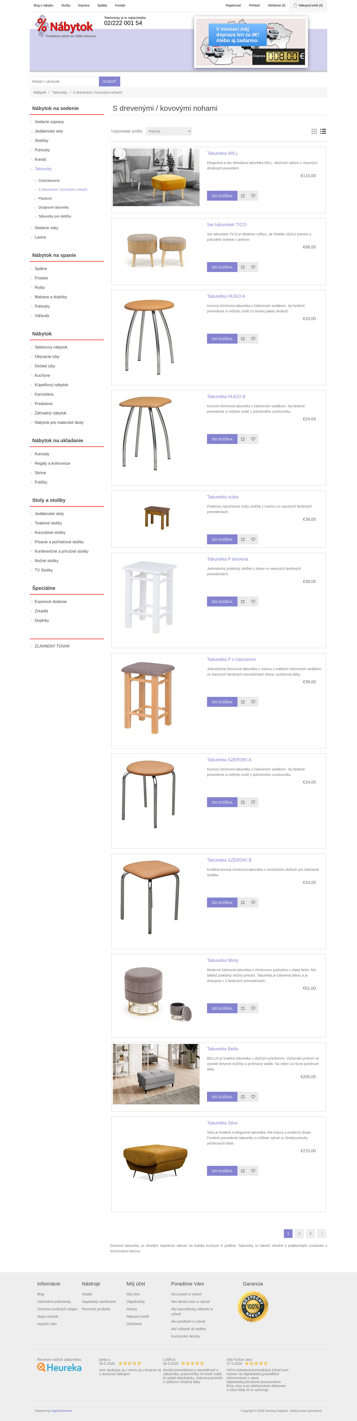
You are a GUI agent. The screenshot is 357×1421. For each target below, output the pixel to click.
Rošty (40, 287)
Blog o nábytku (43, 5)
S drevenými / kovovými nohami (63, 189)
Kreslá (40, 159)
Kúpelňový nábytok (51, 385)
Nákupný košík (137, 1316)
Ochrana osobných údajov (57, 1309)
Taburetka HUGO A (226, 296)
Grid (314, 131)
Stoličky (41, 140)
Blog (40, 1294)
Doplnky (42, 620)
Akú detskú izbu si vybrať (190, 1302)
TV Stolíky (44, 570)
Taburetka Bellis (222, 1048)
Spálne (41, 269)
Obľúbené (134, 1324)
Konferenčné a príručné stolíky (62, 551)
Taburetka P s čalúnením (231, 659)
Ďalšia (321, 1233)
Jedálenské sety (49, 131)
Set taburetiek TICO (226, 224)
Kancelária (44, 394)
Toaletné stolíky (48, 523)
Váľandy (42, 316)
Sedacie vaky (46, 228)
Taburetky (59, 92)
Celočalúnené (49, 181)
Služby (65, 5)
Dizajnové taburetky (53, 207)
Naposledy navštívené (99, 1302)
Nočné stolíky (47, 561)
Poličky (41, 482)
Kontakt (120, 5)
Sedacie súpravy (49, 122)
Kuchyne (42, 375)
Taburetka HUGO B (226, 396)
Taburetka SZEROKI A (229, 759)
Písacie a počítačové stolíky (59, 542)
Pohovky (42, 150)
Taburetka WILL (222, 153)
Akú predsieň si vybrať (188, 1321)
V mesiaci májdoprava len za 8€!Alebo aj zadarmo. (237, 34)
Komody (42, 454)
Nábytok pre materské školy (59, 422)
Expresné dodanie (51, 602)
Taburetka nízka (222, 496)
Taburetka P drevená (227, 559)
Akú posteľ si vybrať (186, 1294)
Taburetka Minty (222, 960)
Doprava (83, 5)
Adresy (131, 1309)
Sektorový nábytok (51, 347)
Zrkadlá (41, 611)
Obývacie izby (47, 357)
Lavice (40, 237)
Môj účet (133, 1294)
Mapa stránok (47, 1316)
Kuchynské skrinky (185, 1336)
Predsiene (44, 404)
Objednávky (135, 1302)
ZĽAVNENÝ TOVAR (52, 646)
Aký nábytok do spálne (188, 1329)
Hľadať (87, 1294)
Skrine (40, 473)
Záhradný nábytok (50, 413)
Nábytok (39, 92)
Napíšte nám (47, 1324)
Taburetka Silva (222, 1122)
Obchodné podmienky (54, 1302)
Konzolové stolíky (50, 532)
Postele (41, 278)
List (323, 131)
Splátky (102, 5)
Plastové (45, 198)
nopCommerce (61, 1411)
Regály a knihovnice (52, 463)
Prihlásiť (254, 5)
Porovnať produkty (96, 1309)
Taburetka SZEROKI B (229, 860)
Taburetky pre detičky (54, 216)
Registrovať (233, 5)
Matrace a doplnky (51, 297)
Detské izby (45, 366)
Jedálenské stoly (49, 514)
